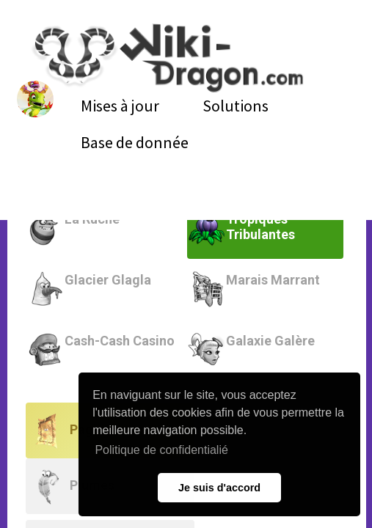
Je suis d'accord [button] (219, 488)
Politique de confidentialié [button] (161, 450)
